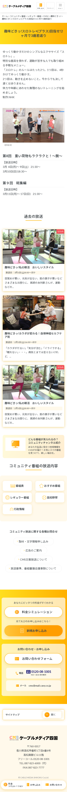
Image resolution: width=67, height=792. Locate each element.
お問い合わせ (56, 785)
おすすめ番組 (52, 485)
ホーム (5, 16)
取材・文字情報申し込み (33, 541)
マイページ (50, 8)
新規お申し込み (36, 631)
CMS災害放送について (33, 559)
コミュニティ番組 (17, 16)
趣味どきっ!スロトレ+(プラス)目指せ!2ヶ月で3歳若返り (27, 19)
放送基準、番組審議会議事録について (33, 568)
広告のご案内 (34, 550)
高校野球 (52, 497)
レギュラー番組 (34, 16)
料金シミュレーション (15, 785)
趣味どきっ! (56, 16)
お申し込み (40, 8)
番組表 (20, 485)
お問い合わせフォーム (37, 659)
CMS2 (46, 16)
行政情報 (19, 509)
